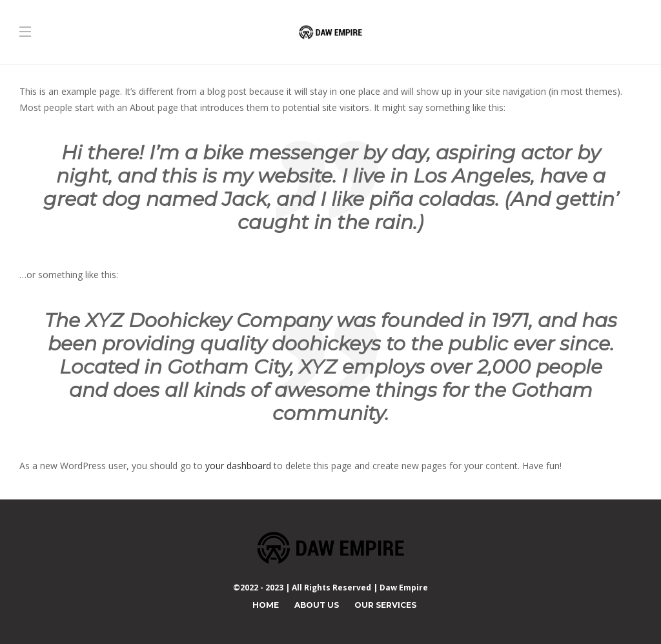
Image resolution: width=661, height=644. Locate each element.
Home (265, 605)
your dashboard (238, 465)
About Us (316, 605)
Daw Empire (404, 587)
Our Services (385, 605)
